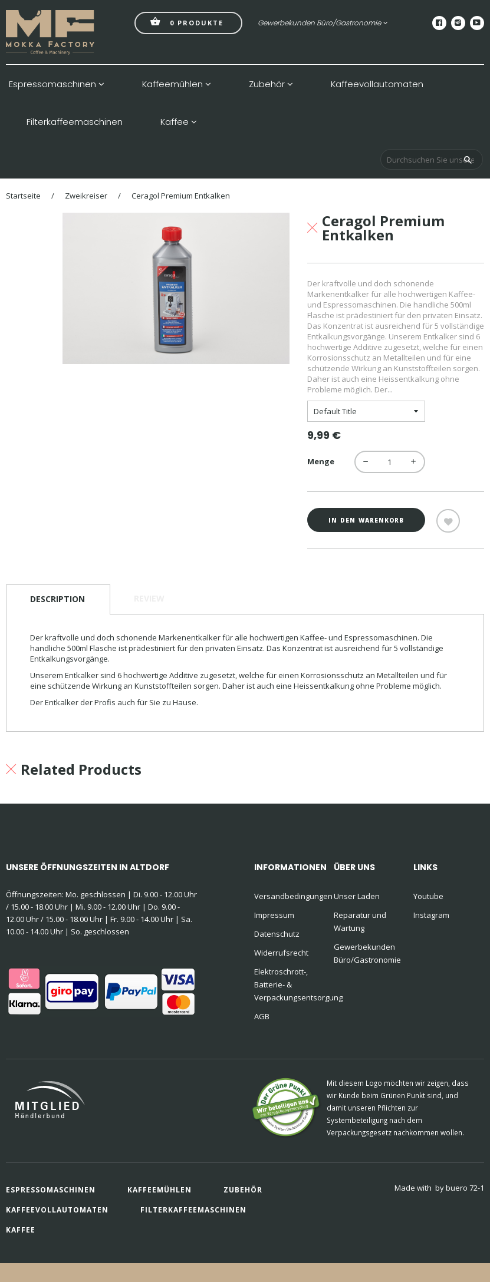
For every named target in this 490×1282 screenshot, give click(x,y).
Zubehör (271, 84)
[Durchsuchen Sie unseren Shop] (431, 159)
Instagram (431, 915)
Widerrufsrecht (281, 952)
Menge (320, 461)
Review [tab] (149, 598)
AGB (261, 1016)
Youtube (428, 896)
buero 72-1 (465, 1187)
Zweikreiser (86, 195)
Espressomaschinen (56, 84)
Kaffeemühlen (176, 84)
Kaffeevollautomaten (377, 84)
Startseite (23, 195)
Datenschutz (277, 934)
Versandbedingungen (286, 896)
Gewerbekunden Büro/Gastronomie (323, 23)
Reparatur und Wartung (360, 921)
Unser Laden (357, 896)
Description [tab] (57, 598)
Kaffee (178, 122)
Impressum (274, 915)
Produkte (186, 21)
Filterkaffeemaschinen (75, 122)
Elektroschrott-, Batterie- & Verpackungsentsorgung (286, 984)
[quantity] (389, 462)
